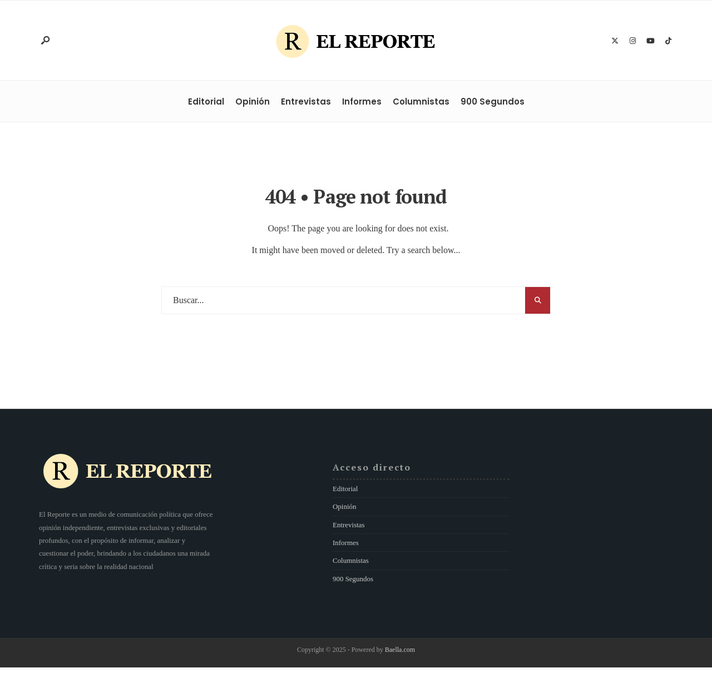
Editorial (206, 101)
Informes (362, 101)
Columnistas (421, 101)
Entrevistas (306, 101)
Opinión (252, 101)
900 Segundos (493, 101)
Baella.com (400, 650)
